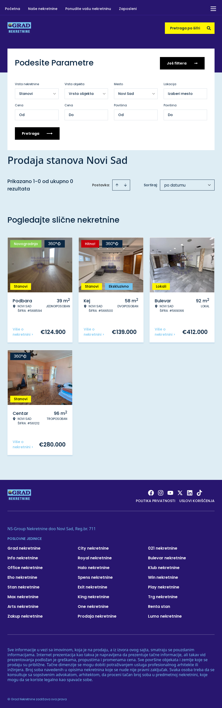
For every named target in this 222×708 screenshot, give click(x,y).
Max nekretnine (22, 596)
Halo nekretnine (94, 567)
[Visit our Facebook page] (151, 492)
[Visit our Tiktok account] (199, 492)
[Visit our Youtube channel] (170, 492)
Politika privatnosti (155, 499)
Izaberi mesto (180, 92)
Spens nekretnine (95, 576)
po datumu (174, 184)
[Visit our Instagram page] (161, 492)
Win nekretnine (163, 576)
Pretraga (37, 132)
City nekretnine (93, 547)
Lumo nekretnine (165, 615)
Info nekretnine (22, 557)
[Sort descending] (125, 184)
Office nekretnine (25, 567)
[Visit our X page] (180, 492)
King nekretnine (93, 596)
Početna (12, 8)
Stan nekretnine (23, 586)
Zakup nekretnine (25, 615)
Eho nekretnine (22, 576)
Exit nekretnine (92, 586)
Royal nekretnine (95, 557)
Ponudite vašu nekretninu (88, 8)
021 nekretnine (162, 547)
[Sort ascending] (117, 184)
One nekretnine (93, 605)
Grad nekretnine (23, 547)
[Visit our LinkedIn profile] (190, 492)
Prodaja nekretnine (97, 615)
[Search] (209, 28)
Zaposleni (128, 8)
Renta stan (159, 605)
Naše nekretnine (42, 8)
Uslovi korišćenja (197, 499)
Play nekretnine (163, 586)
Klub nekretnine (164, 567)
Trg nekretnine (163, 596)
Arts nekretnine (22, 605)
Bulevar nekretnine (167, 557)
